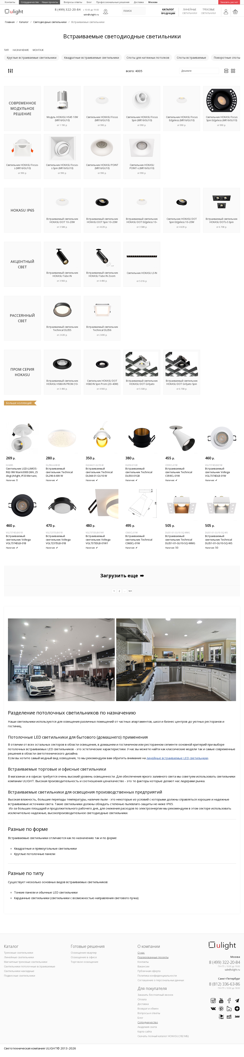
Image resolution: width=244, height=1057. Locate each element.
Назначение (21, 50)
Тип (6, 50)
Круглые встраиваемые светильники (31, 57)
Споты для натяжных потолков (148, 57)
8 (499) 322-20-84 (68, 9)
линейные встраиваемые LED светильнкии (177, 758)
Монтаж (38, 50)
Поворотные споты (227, 57)
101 (130, 590)
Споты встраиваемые (191, 57)
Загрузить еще (122, 575)
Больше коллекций (18, 403)
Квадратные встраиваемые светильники (91, 57)
